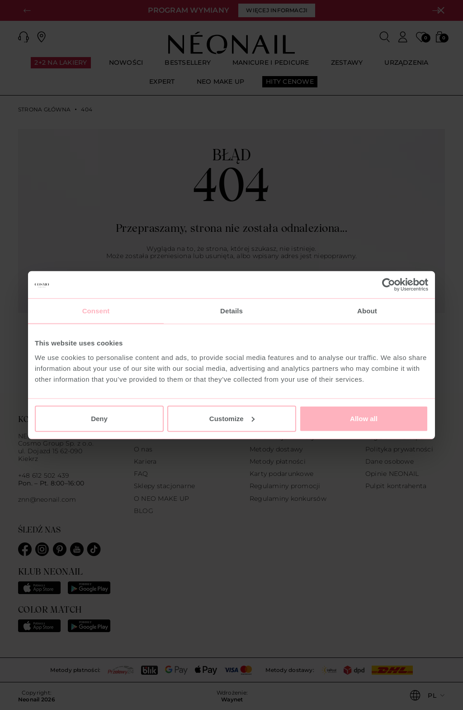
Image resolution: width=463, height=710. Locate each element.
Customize (232, 418)
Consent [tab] (96, 311)
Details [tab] (231, 311)
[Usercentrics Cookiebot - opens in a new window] (388, 285)
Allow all (364, 418)
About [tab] (367, 311)
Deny (99, 418)
